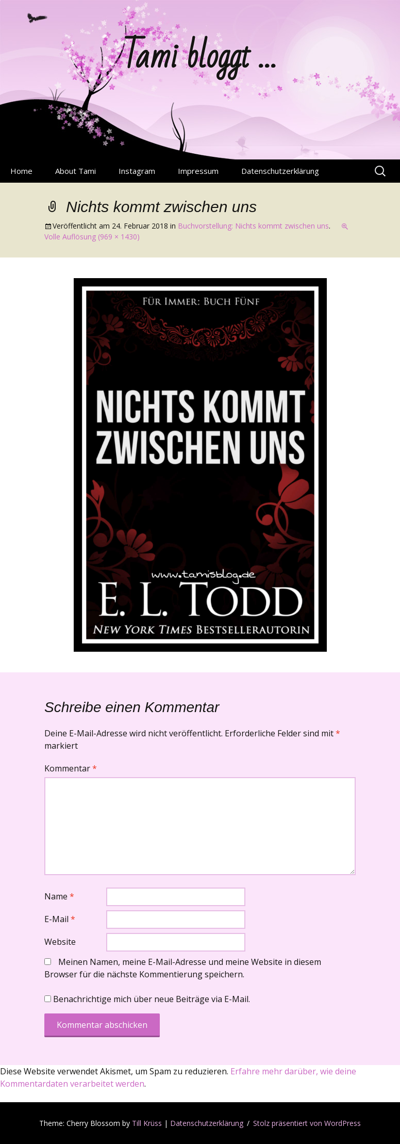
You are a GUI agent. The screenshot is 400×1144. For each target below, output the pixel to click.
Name (59, 896)
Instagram (137, 171)
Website (60, 941)
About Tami (75, 171)
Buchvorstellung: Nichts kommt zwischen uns (253, 226)
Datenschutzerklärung (280, 171)
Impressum (198, 171)
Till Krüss (147, 1123)
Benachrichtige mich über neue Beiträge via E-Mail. (151, 999)
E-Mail (59, 919)
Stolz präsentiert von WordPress (307, 1123)
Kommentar (70, 768)
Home (21, 171)
